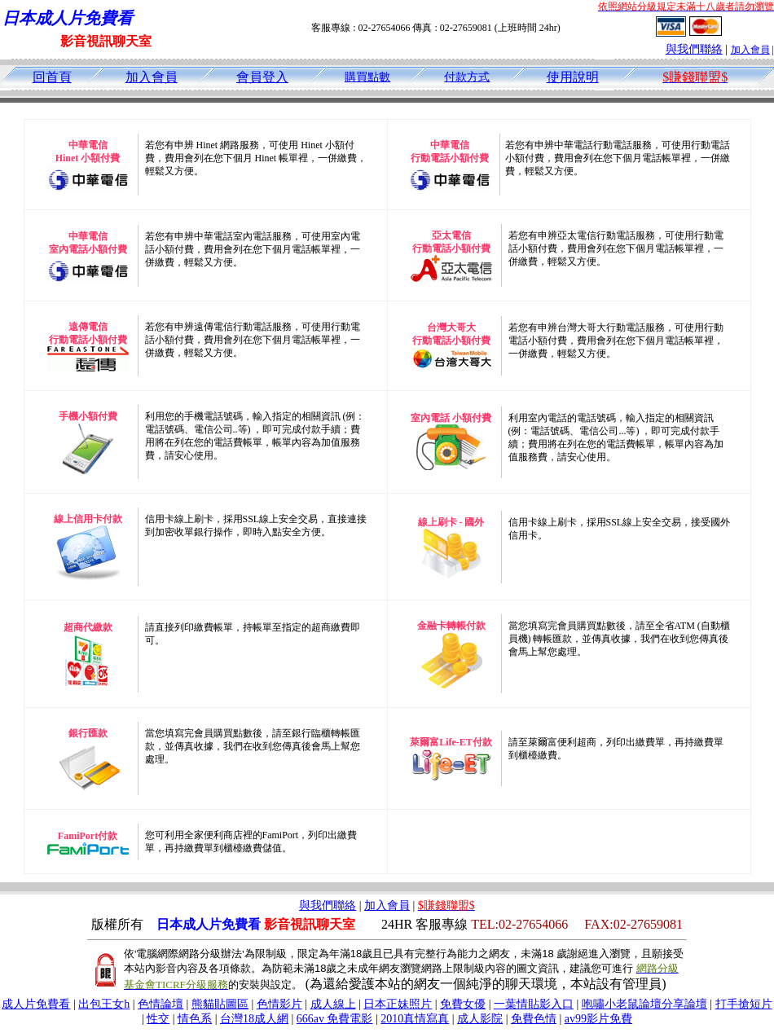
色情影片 (279, 1004)
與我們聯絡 (694, 49)
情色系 (195, 1019)
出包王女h (104, 1004)
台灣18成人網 (254, 1019)
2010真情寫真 (414, 1019)
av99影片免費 (598, 1019)
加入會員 (750, 49)
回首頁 (52, 77)
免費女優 (463, 1004)
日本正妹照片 (397, 1004)
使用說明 (573, 77)
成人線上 (333, 1004)
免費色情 (533, 1019)
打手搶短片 (743, 1004)
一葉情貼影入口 (534, 1004)
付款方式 (467, 77)
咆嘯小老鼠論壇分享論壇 (644, 1004)
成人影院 (480, 1019)
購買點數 (367, 77)
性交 (158, 1019)
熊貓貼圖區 (219, 1004)
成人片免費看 (36, 1004)
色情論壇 (160, 1004)
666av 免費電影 (335, 1019)
